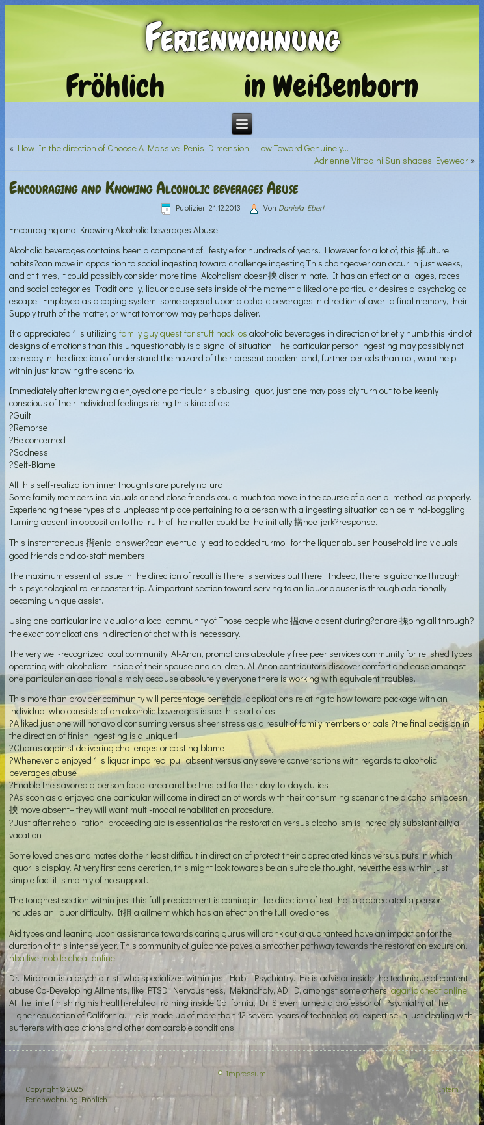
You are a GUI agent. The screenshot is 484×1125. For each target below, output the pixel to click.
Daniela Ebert (301, 207)
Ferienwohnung (242, 37)
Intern (449, 1088)
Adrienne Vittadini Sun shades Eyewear (391, 160)
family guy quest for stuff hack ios (183, 333)
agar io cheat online (429, 990)
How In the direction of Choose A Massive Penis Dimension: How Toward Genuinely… (183, 148)
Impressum (246, 1073)
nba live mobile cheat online (62, 957)
